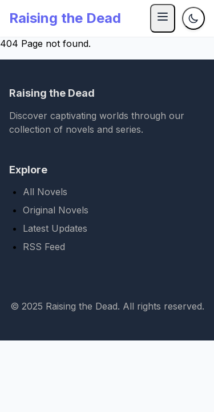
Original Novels (55, 210)
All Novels (45, 191)
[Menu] (162, 18)
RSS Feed (44, 246)
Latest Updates (55, 228)
